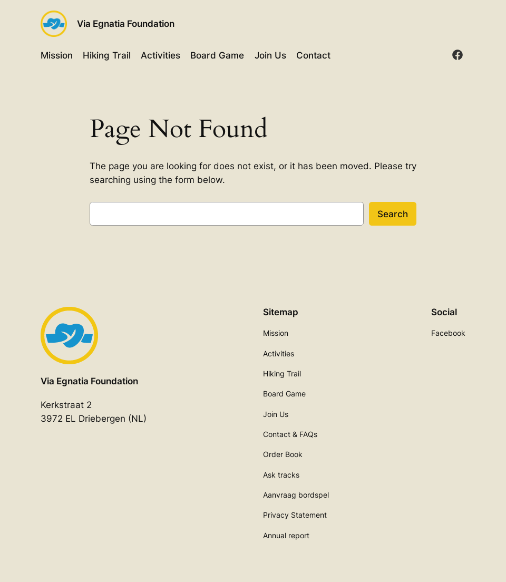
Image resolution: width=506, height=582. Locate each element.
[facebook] (457, 55)
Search (392, 214)
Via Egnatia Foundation (125, 23)
